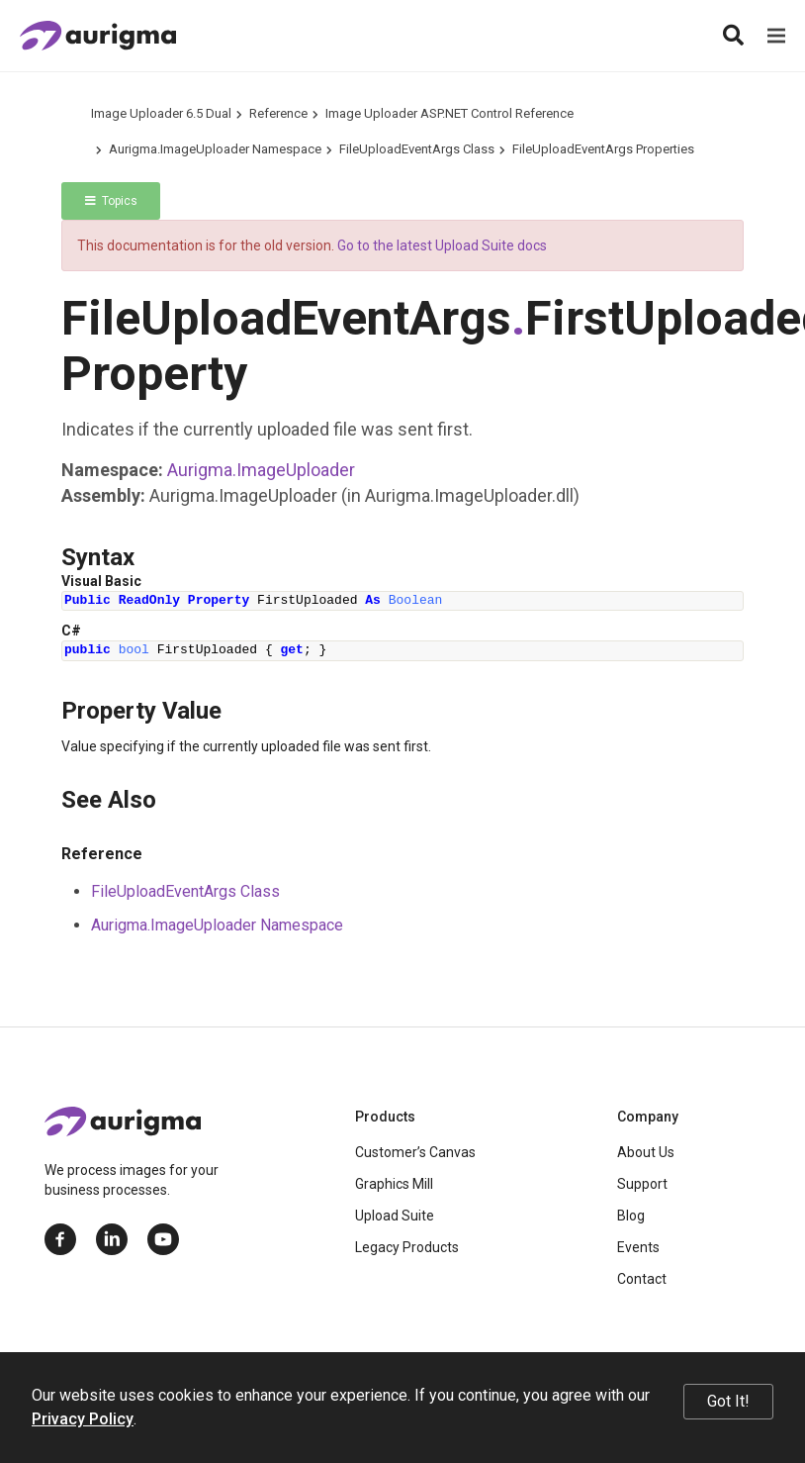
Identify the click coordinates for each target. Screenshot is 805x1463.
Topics (111, 201)
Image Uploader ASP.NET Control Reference (449, 113)
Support (642, 1184)
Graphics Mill (394, 1184)
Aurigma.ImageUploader (261, 469)
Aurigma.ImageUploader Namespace (215, 149)
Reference (278, 113)
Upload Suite (394, 1215)
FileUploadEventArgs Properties (603, 149)
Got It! (728, 1401)
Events (638, 1247)
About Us (645, 1152)
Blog (631, 1215)
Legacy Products (407, 1247)
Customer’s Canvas (415, 1152)
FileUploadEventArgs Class (416, 149)
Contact (642, 1279)
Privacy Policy (83, 1419)
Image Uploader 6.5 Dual (161, 113)
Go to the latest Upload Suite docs (442, 245)
